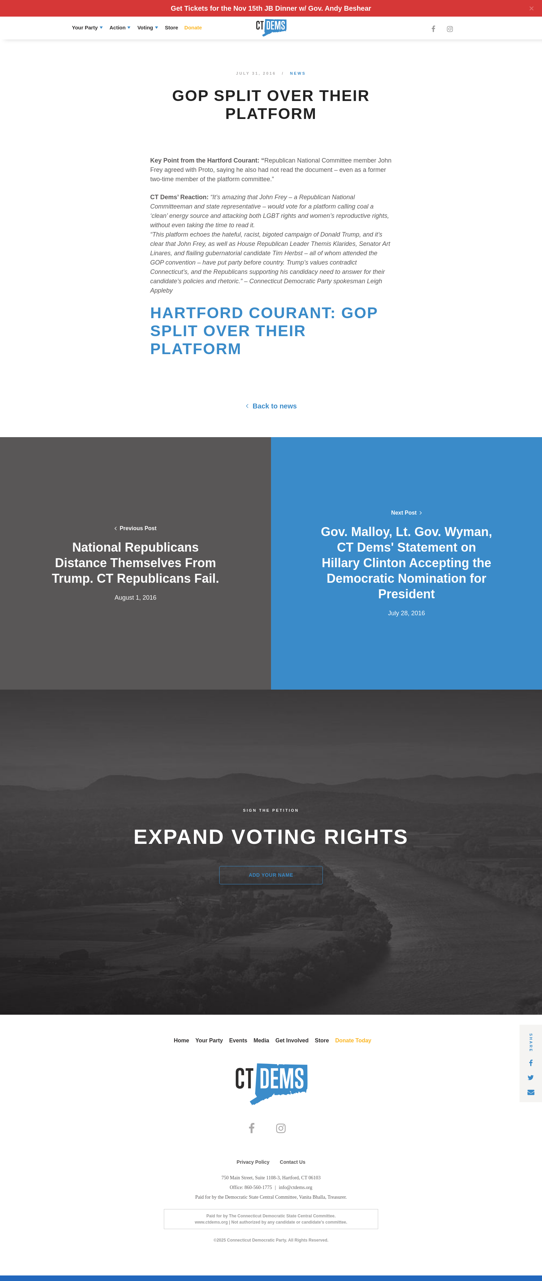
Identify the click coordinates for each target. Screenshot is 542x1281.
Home (181, 1040)
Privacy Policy (253, 1167)
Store (171, 27)
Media (261, 1040)
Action (118, 27)
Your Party (85, 27)
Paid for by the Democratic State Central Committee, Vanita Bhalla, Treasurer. (271, 1202)
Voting (145, 27)
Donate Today (353, 1040)
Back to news (271, 406)
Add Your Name (271, 875)
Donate (193, 27)
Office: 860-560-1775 (251, 1193)
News (298, 73)
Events (238, 1040)
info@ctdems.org (295, 1193)
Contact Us (293, 1167)
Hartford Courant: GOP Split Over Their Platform (264, 331)
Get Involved (292, 1040)
